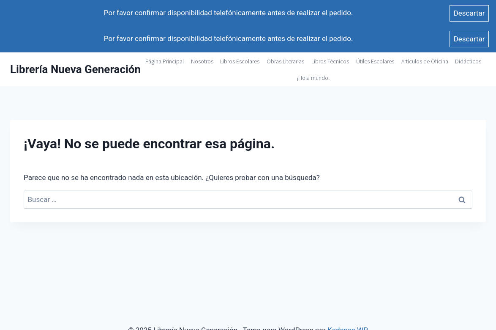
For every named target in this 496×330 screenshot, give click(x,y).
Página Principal (164, 61)
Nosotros (202, 61)
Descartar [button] (469, 13)
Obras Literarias (285, 61)
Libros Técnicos (330, 61)
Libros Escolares (239, 61)
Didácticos (468, 61)
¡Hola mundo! (313, 78)
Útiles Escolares (375, 61)
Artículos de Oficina (424, 61)
